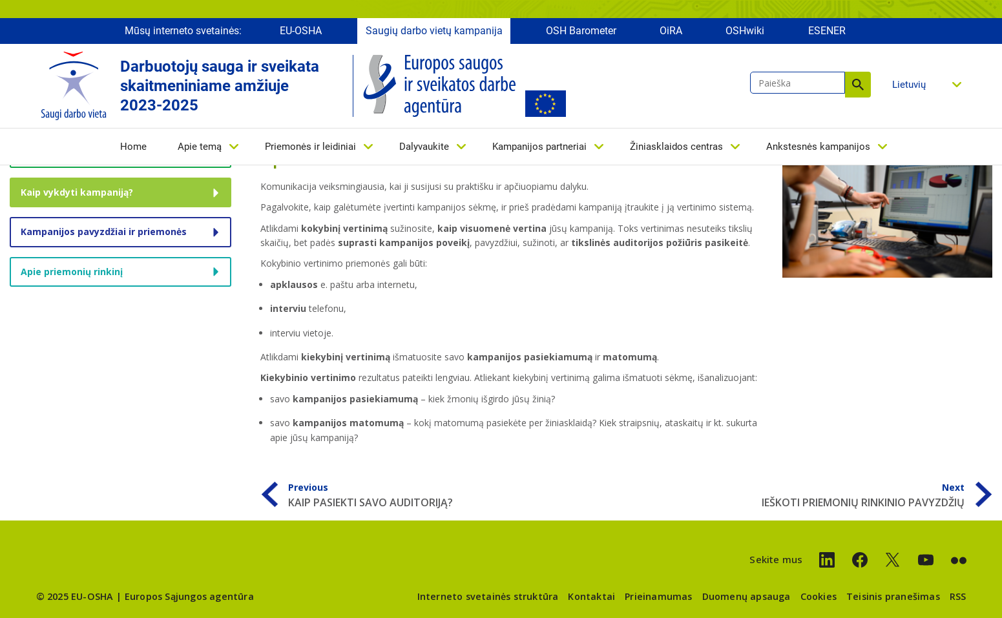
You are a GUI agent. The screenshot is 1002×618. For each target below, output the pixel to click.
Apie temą (200, 146)
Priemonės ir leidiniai (310, 146)
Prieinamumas (658, 596)
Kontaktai (591, 596)
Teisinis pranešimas (893, 596)
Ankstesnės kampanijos (818, 146)
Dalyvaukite (424, 146)
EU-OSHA (301, 31)
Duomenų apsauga (746, 596)
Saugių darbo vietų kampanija (434, 31)
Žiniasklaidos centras (676, 146)
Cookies (818, 596)
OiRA (671, 31)
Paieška (858, 85)
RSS (958, 596)
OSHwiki (744, 31)
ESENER (827, 31)
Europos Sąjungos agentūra (189, 596)
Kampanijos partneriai (539, 146)
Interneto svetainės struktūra (488, 596)
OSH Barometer (581, 31)
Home (133, 146)
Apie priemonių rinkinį (72, 271)
